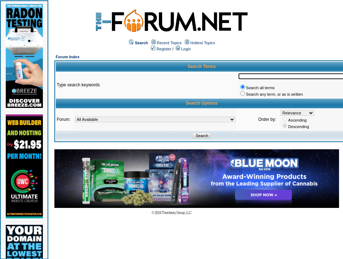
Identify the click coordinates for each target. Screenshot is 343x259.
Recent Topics (169, 43)
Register (161, 49)
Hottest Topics (202, 43)
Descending (298, 126)
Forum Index (68, 57)
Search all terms (260, 88)
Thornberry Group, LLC (176, 213)
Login (183, 49)
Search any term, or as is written (274, 94)
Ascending (297, 120)
